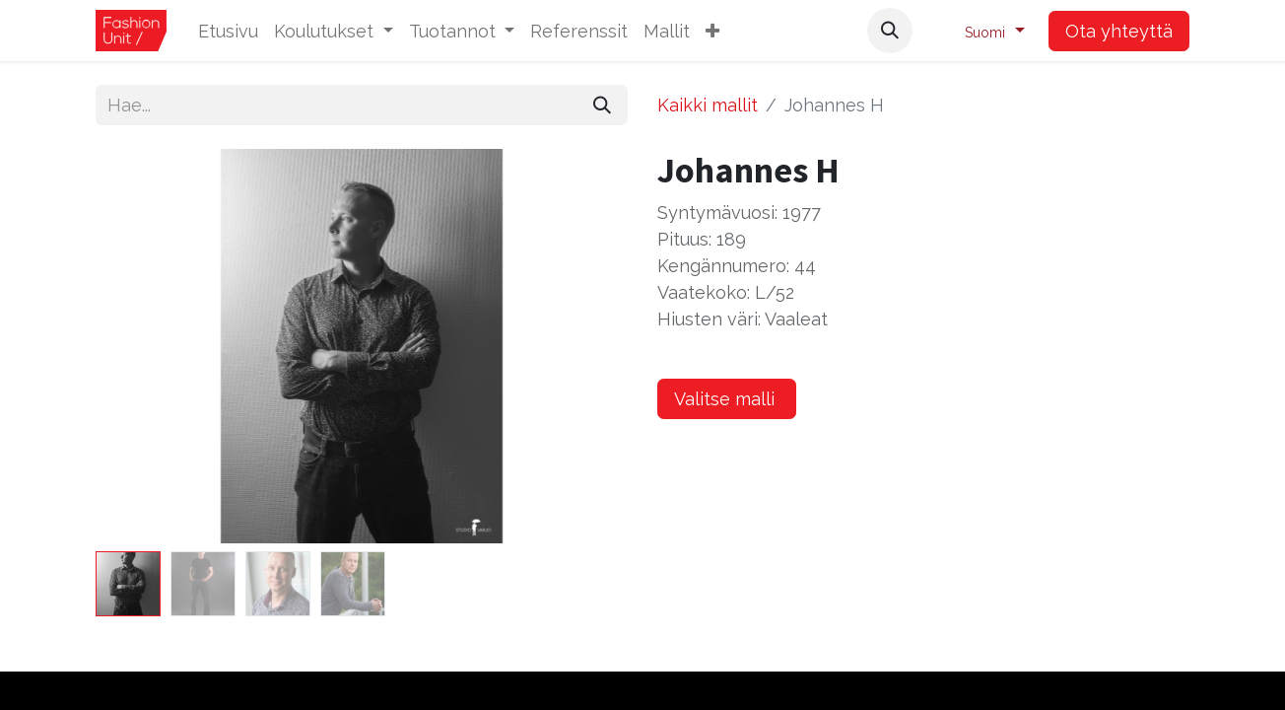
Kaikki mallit (707, 105)
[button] (712, 31)
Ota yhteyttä (1119, 31)
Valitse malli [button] (726, 399)
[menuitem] (228, 31)
